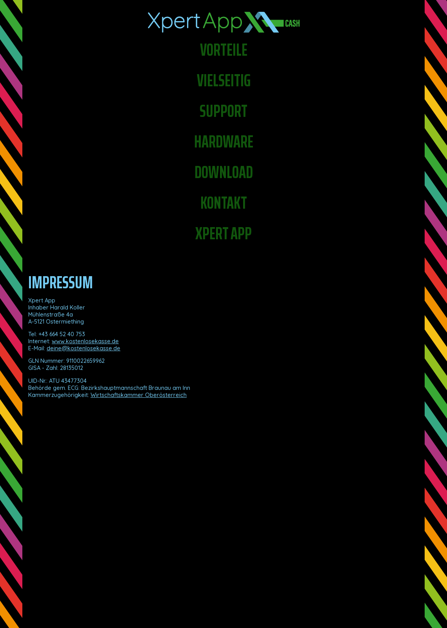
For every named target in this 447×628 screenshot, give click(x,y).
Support (223, 111)
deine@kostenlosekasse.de (83, 348)
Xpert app (223, 233)
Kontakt (223, 202)
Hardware (223, 141)
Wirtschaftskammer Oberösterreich (139, 395)
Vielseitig (224, 80)
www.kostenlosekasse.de (85, 341)
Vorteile (223, 49)
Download (223, 172)
